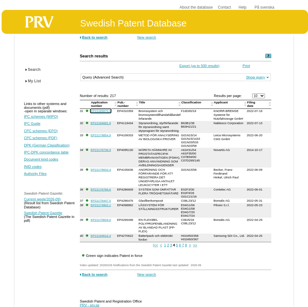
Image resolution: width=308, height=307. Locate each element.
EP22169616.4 (101, 235)
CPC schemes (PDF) (40, 138)
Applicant (221, 102)
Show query (255, 77)
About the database (196, 7)
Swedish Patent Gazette (43, 213)
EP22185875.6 (101, 111)
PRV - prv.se (89, 305)
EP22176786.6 (101, 189)
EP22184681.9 (101, 123)
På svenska (264, 7)
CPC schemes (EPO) (41, 131)
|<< (155, 245)
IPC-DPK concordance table (46, 152)
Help (243, 7)
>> (195, 245)
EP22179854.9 (101, 135)
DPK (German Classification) (47, 145)
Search (34, 69)
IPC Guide (32, 123)
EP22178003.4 (101, 169)
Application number (99, 104)
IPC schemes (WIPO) (41, 116)
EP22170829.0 (101, 219)
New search (146, 37)
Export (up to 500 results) (199, 66)
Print (246, 66)
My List (34, 81)
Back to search (95, 37)
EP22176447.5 (101, 200)
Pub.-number (123, 104)
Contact (224, 7)
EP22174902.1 (101, 205)
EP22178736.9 (101, 150)
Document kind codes (41, 159)
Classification (191, 102)
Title (142, 102)
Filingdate (251, 104)
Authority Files (35, 174)
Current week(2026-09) (42, 199)
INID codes (32, 166)
